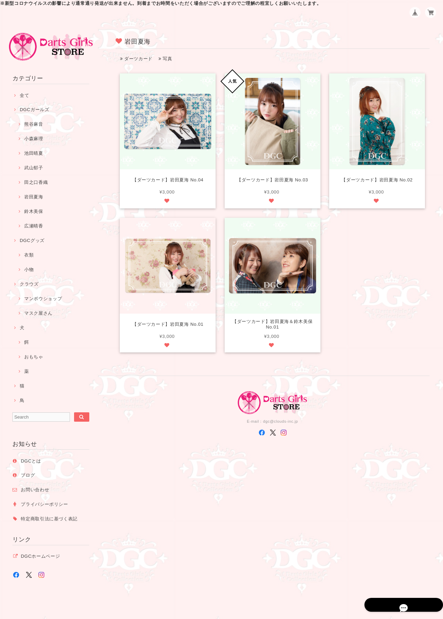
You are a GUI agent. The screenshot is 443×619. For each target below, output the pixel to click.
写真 (165, 58)
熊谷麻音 (33, 124)
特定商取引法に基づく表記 (49, 518)
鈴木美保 (33, 211)
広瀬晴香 (33, 225)
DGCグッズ (32, 240)
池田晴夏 (33, 153)
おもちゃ (33, 356)
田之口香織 (36, 182)
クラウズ (29, 284)
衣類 (29, 255)
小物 (29, 269)
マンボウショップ (43, 298)
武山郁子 (33, 167)
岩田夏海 (33, 196)
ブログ (28, 475)
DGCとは (31, 461)
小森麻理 (33, 138)
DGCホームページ (40, 556)
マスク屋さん (38, 313)
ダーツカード (136, 58)
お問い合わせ (35, 489)
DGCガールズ (34, 109)
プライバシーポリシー (44, 504)
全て (24, 95)
